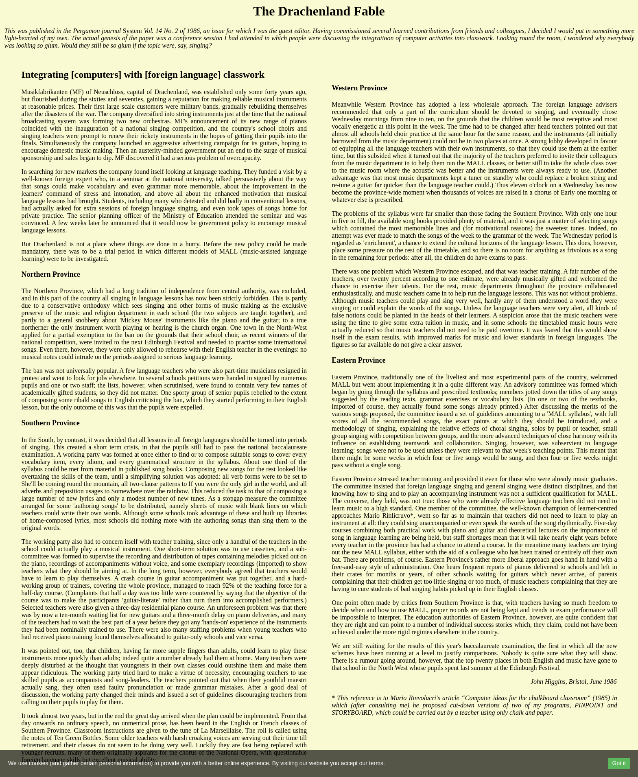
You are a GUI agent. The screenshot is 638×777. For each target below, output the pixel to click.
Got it (619, 763)
